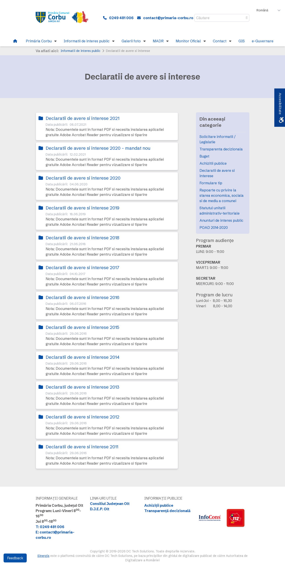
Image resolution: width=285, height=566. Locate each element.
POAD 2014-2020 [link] (214, 227)
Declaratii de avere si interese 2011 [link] (82, 446)
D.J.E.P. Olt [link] (99, 509)
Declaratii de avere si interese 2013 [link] (82, 387)
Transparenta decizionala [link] (221, 149)
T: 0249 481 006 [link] (50, 527)
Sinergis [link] (43, 556)
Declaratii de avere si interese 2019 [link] (82, 208)
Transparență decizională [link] (167, 511)
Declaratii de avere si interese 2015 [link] (82, 327)
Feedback (15, 558)
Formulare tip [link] (211, 183)
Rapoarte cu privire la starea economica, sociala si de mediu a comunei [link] (222, 195)
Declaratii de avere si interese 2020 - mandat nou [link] (98, 148)
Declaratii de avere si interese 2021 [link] (82, 118)
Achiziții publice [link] (158, 505)
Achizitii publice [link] (213, 163)
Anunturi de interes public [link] (221, 220)
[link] (65, 18)
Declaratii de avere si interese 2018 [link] (82, 237)
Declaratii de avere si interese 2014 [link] (82, 357)
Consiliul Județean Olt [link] (110, 503)
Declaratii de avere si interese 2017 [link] (82, 267)
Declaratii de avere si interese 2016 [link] (82, 297)
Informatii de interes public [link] (80, 51)
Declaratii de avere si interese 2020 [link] (83, 178)
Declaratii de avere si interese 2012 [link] (82, 417)
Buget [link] (204, 156)
